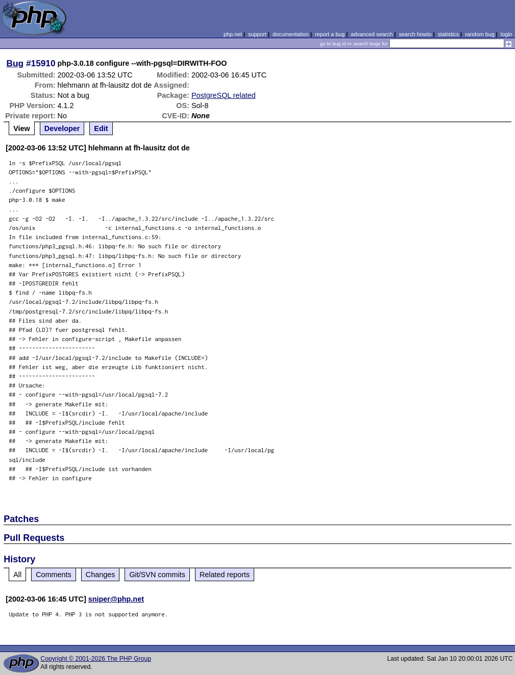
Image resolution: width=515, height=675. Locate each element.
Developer (62, 128)
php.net (233, 34)
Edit (101, 128)
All (17, 574)
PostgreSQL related (223, 95)
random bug (480, 34)
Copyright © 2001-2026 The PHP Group (95, 658)
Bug (15, 63)
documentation (291, 34)
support (257, 34)
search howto (415, 34)
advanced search (372, 34)
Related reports (225, 574)
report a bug (330, 34)
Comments (53, 574)
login (506, 34)
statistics (448, 34)
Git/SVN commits (157, 574)
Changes (100, 574)
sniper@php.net (116, 599)
